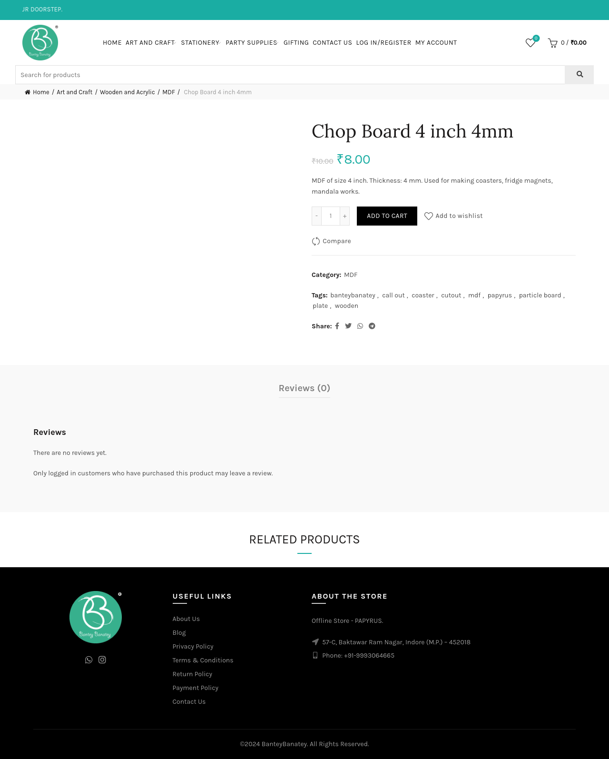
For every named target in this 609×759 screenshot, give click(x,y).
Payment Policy (196, 688)
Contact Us (332, 43)
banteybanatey (352, 295)
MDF (168, 92)
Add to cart (387, 216)
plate (320, 306)
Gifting (296, 43)
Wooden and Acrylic (127, 92)
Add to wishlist (459, 216)
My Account (436, 43)
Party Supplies (251, 43)
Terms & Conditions (203, 660)
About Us (186, 619)
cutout (451, 295)
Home (112, 43)
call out (393, 295)
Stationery (200, 43)
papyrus (500, 295)
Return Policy (193, 674)
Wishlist (535, 39)
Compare (337, 241)
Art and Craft (150, 43)
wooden (346, 306)
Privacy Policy (193, 646)
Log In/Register (383, 43)
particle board (540, 295)
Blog (179, 633)
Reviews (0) (305, 388)
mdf (474, 295)
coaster (423, 295)
